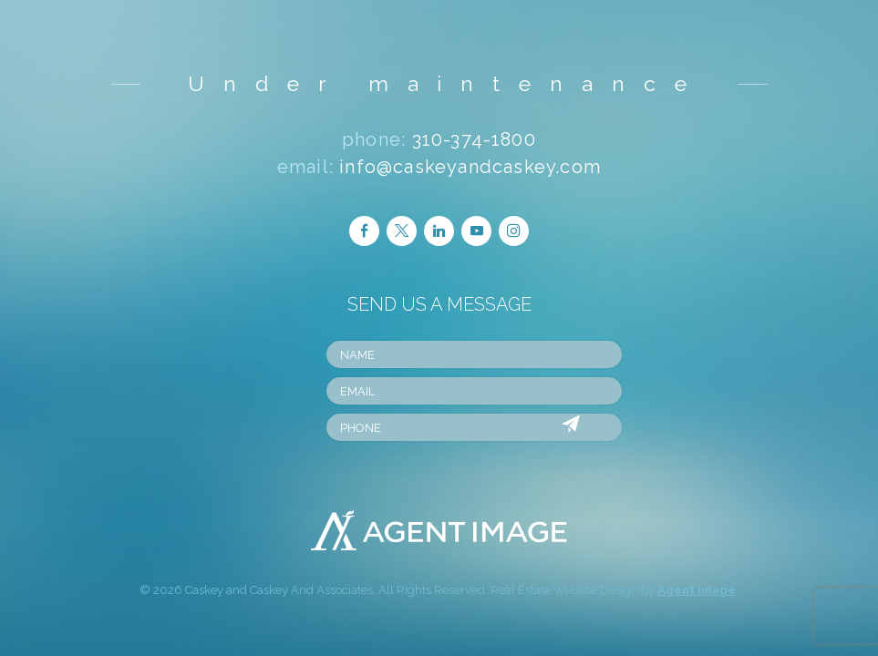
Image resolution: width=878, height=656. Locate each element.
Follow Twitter (401, 230)
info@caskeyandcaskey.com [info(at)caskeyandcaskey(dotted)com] (470, 167)
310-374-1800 (474, 139)
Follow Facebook (364, 230)
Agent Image (696, 590)
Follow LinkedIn (439, 230)
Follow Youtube (476, 230)
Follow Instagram (514, 230)
